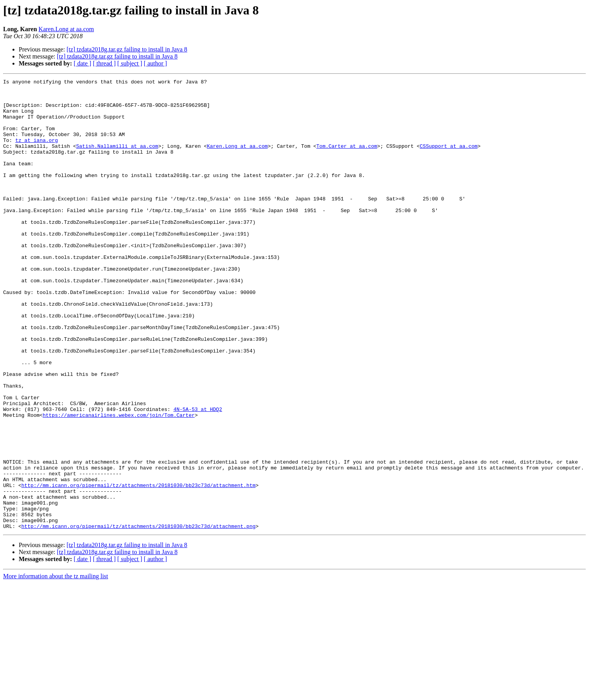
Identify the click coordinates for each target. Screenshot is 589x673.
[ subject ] (129, 63)
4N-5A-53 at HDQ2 (197, 475)
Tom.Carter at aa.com (346, 159)
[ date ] (82, 63)
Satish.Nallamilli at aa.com (117, 159)
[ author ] (155, 63)
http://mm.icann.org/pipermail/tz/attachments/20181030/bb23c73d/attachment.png (138, 616)
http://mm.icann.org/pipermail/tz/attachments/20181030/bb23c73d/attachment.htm (138, 566)
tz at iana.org (36, 152)
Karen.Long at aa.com (66, 29)
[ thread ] (104, 63)
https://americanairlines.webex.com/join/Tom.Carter (118, 482)
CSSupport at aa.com (449, 159)
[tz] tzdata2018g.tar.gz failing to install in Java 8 (127, 49)
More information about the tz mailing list (55, 666)
